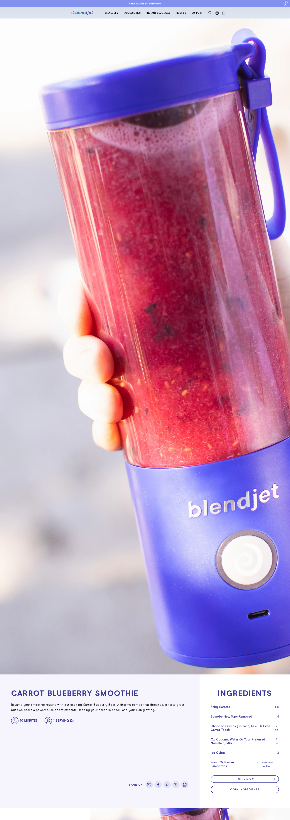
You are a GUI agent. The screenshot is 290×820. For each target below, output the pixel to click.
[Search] (210, 14)
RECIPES (181, 13)
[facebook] (158, 784)
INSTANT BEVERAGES (158, 13)
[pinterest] (167, 784)
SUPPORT (197, 13)
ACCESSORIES (132, 13)
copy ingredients (244, 789)
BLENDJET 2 (112, 13)
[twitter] (176, 784)
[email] (149, 784)
